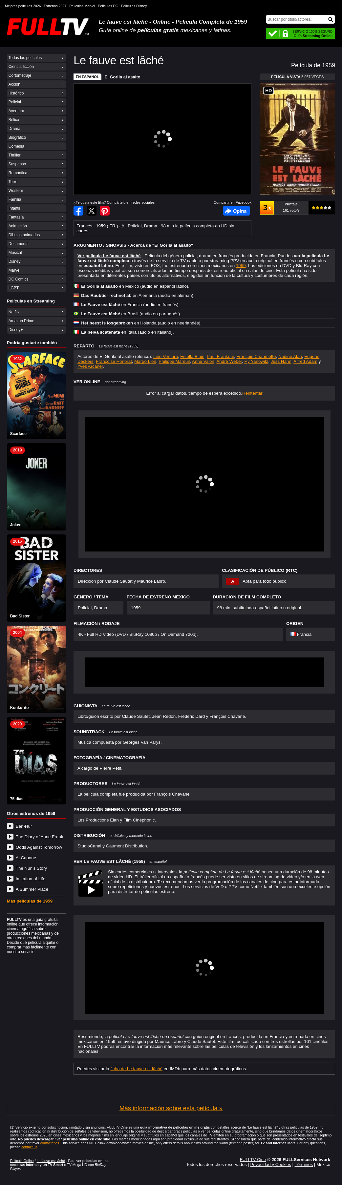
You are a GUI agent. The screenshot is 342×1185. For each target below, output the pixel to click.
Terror (14, 181)
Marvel (14, 270)
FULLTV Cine (253, 1159)
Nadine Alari (290, 356)
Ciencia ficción (21, 66)
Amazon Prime (21, 321)
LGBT (14, 288)
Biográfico (17, 137)
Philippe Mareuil (174, 361)
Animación (18, 226)
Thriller (15, 155)
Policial (15, 102)
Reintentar (252, 393)
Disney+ (16, 329)
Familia (15, 199)
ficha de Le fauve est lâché (136, 1068)
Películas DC (108, 6)
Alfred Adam (305, 361)
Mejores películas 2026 (23, 6)
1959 (241, 265)
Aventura (16, 111)
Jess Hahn (281, 361)
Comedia (16, 146)
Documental (19, 243)
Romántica (18, 173)
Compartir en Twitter (91, 211)
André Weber (229, 361)
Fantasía (16, 217)
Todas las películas (25, 57)
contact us (29, 1147)
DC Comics (19, 279)
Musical (15, 252)
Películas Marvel (82, 6)
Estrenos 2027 (55, 6)
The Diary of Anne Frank (39, 836)
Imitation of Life (30, 878)
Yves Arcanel (90, 366)
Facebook (236, 211)
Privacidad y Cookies (270, 1164)
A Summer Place (32, 889)
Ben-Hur (24, 826)
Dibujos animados (24, 235)
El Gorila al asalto (122, 76)
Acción (14, 84)
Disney (15, 261)
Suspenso (17, 164)
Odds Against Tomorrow (39, 847)
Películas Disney (134, 6)
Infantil (14, 208)
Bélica (14, 119)
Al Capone (26, 857)
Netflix (14, 312)
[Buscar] (300, 19)
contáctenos (49, 1143)
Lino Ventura (165, 356)
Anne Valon (203, 361)
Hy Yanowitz (256, 361)
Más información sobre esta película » (171, 1108)
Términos (304, 1164)
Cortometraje (20, 75)
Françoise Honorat (114, 361)
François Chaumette (256, 356)
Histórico (16, 93)
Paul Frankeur (220, 356)
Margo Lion (145, 361)
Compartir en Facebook (78, 211)
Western (16, 190)
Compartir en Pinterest (105, 211)
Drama (14, 128)
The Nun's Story (31, 868)
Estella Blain (192, 356)
